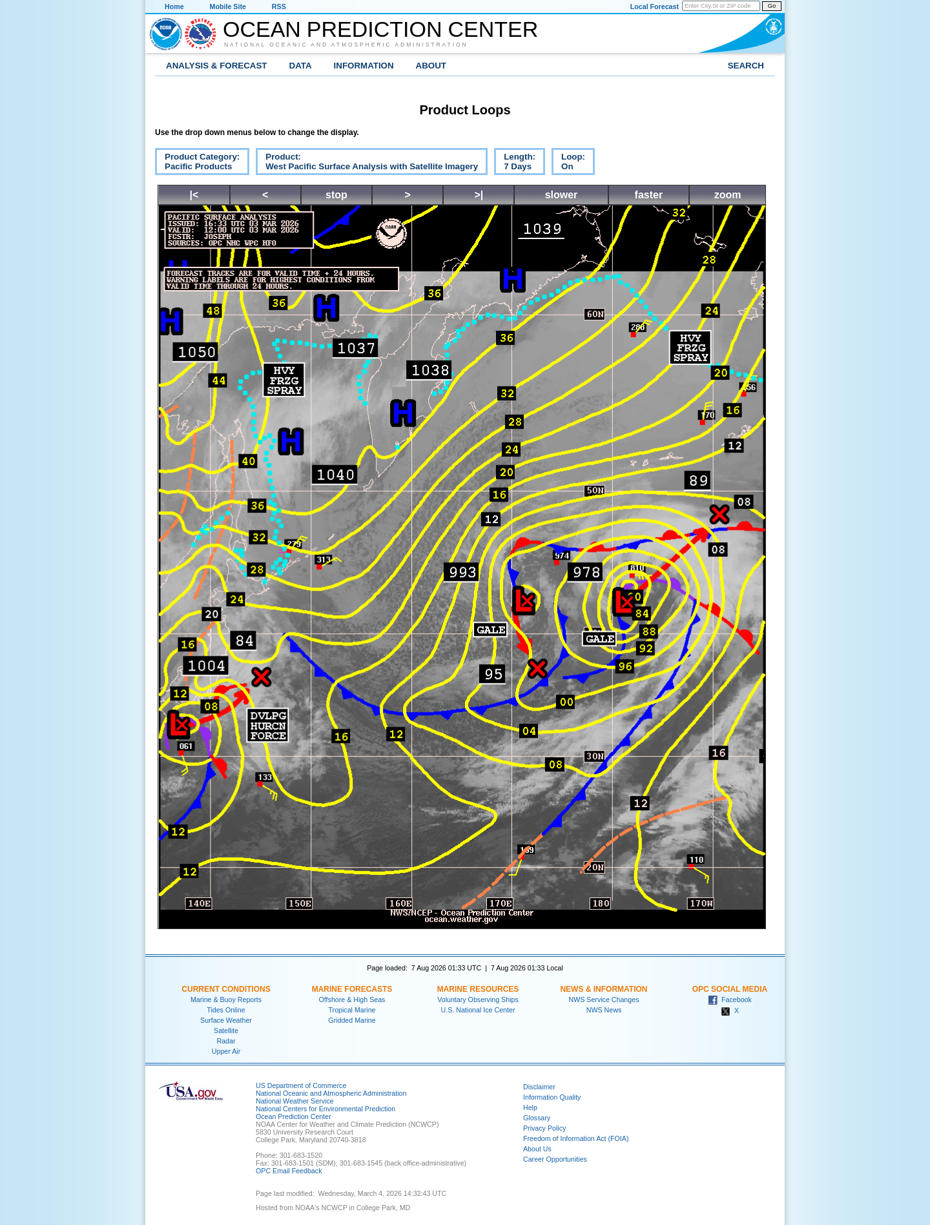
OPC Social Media (729, 989)
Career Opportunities (555, 1159)
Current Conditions (225, 989)
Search (746, 65)
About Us (537, 1149)
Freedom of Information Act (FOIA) (575, 1138)
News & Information (603, 989)
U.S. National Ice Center (478, 1010)
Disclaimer (539, 1087)
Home (174, 6)
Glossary (536, 1118)
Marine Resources (478, 989)
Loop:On (568, 163)
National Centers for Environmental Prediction (325, 1109)
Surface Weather (226, 1020)
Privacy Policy (544, 1128)
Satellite (226, 1030)
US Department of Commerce (301, 1085)
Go (772, 6)
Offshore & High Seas (352, 999)
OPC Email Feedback (289, 1171)
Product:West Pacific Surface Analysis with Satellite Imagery (367, 163)
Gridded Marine (351, 1020)
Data (300, 65)
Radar (225, 1041)
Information (364, 65)
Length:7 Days (514, 163)
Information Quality (552, 1097)
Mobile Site (228, 6)
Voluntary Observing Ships (478, 999)
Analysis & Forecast (216, 65)
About (431, 65)
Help (530, 1107)
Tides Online (226, 1010)
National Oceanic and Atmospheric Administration (346, 44)
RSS (279, 6)
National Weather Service (295, 1101)
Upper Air (226, 1051)
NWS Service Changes (604, 999)
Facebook (730, 999)
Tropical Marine (351, 1010)
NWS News (603, 1010)
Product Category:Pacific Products (197, 163)
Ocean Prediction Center (380, 29)
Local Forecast (654, 6)
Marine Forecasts (352, 989)
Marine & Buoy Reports (226, 999)
